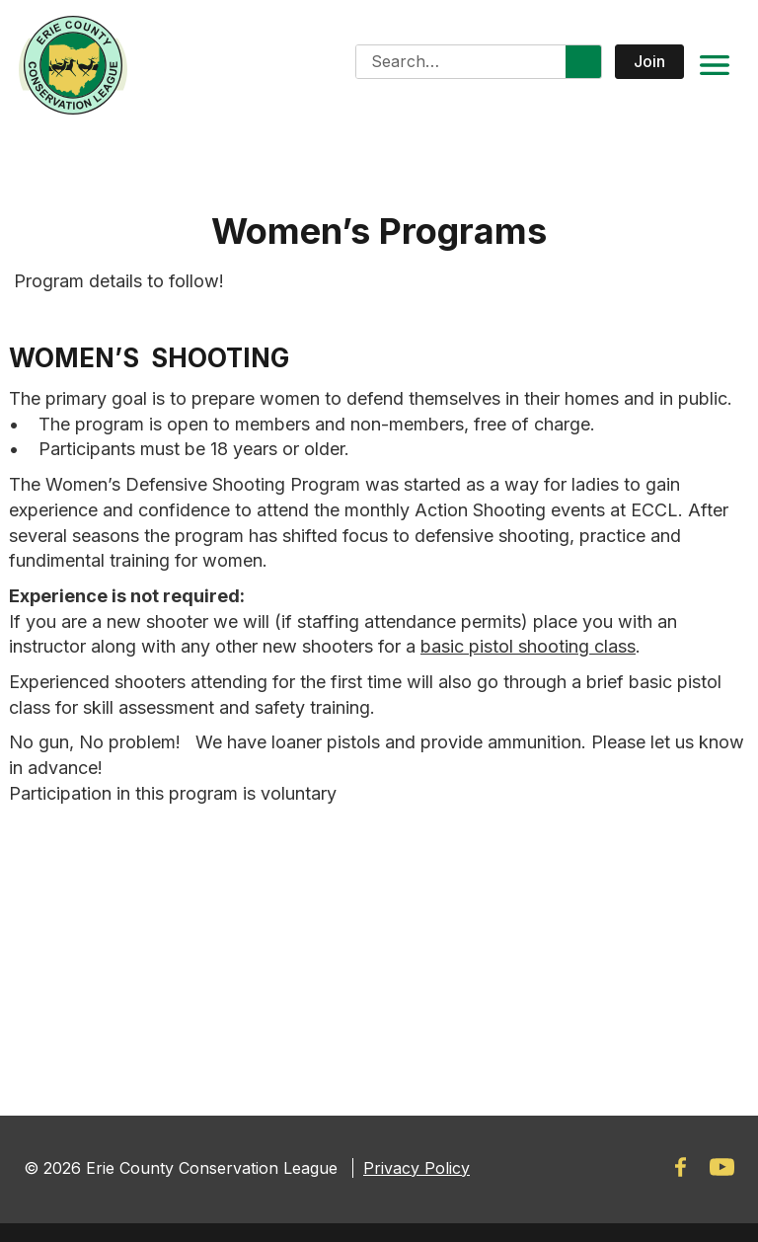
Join (649, 61)
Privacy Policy (416, 1168)
